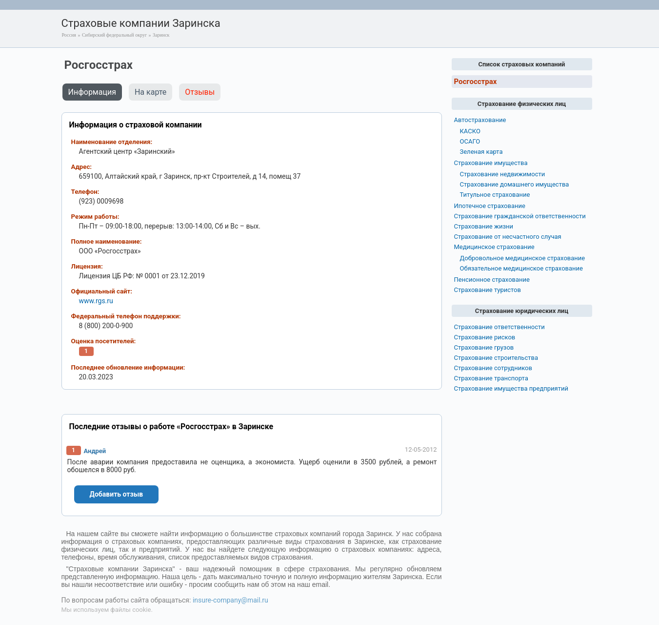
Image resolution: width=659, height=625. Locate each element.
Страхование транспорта (491, 378)
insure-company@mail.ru (230, 600)
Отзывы (200, 92)
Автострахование (480, 120)
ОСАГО (470, 141)
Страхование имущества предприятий (511, 388)
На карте (150, 92)
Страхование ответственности (499, 327)
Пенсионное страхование (492, 279)
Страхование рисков (485, 337)
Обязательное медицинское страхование (521, 268)
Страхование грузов (484, 347)
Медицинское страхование (494, 246)
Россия (69, 35)
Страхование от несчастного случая (507, 236)
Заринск (161, 35)
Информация (92, 92)
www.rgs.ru (96, 301)
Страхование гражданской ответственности (520, 216)
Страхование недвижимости (502, 174)
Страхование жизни (484, 226)
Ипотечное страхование (489, 205)
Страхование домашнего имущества (514, 184)
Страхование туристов (487, 289)
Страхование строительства (496, 357)
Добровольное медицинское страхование (522, 258)
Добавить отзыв (116, 494)
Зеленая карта (481, 151)
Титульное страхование (495, 194)
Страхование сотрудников (493, 368)
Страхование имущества (491, 163)
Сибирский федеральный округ (114, 35)
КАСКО (470, 131)
